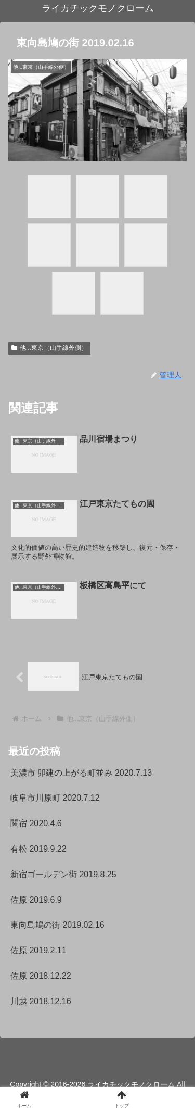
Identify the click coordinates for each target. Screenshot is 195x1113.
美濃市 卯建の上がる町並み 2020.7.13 (81, 772)
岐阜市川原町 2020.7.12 (55, 797)
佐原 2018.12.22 (40, 975)
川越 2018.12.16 (40, 1001)
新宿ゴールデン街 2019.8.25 (63, 874)
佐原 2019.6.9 (36, 899)
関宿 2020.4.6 (36, 823)
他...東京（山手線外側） (49, 347)
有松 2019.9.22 (38, 848)
